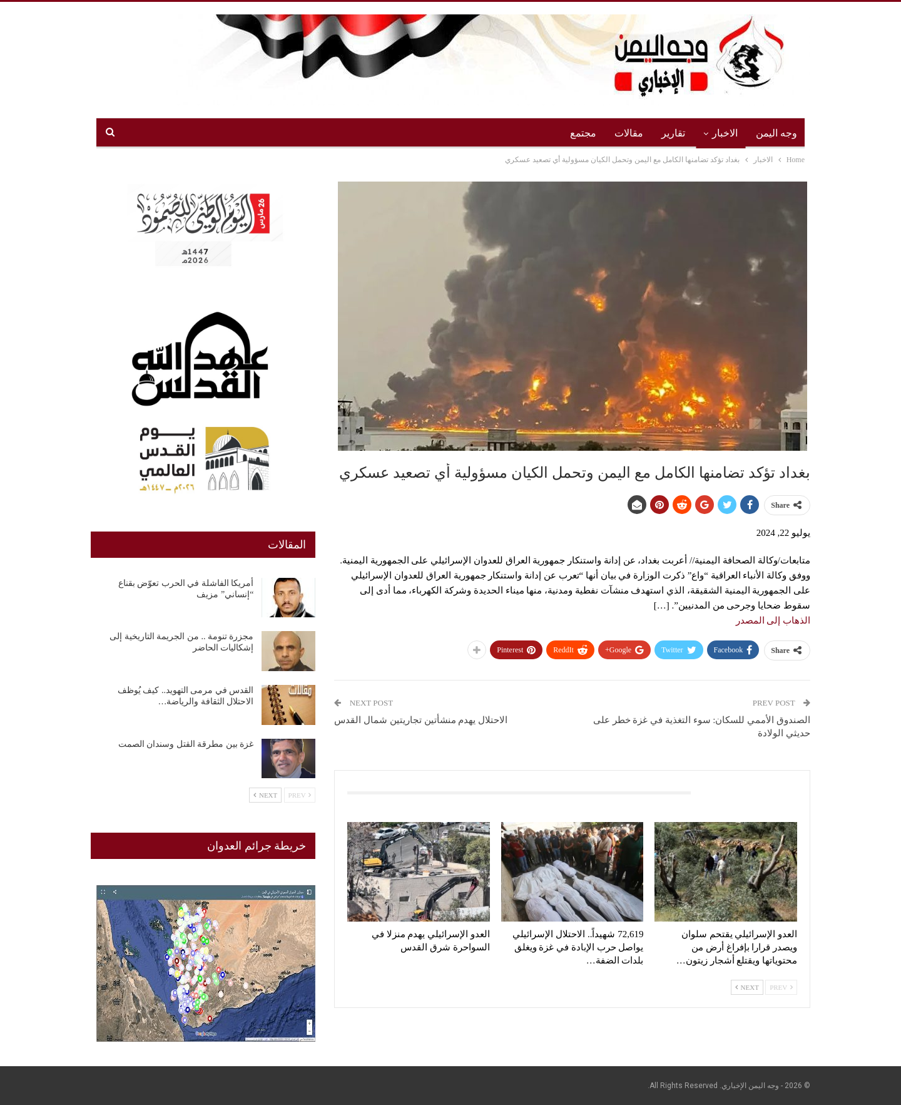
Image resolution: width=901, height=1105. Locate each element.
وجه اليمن (776, 133)
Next (747, 987)
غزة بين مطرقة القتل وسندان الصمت (186, 744)
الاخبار (725, 133)
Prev (781, 987)
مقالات (628, 133)
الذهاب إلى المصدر (773, 620)
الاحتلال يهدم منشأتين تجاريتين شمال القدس (420, 720)
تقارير (673, 133)
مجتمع (583, 133)
